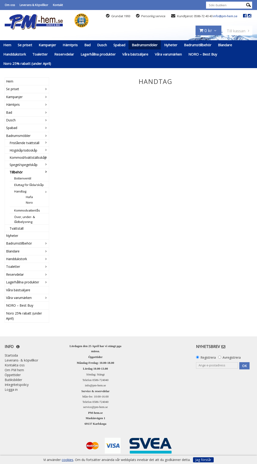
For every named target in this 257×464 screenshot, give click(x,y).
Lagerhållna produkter (98, 54)
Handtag (20, 191)
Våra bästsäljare (135, 54)
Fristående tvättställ (24, 143)
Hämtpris (70, 45)
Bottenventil (22, 178)
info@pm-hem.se (225, 16)
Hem (7, 45)
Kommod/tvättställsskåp (28, 157)
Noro (29, 202)
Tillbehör (16, 172)
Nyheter (170, 45)
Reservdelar (64, 54)
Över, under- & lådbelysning (24, 219)
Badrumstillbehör (197, 45)
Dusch (102, 45)
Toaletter (40, 54)
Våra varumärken (168, 54)
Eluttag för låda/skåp (29, 185)
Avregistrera (232, 357)
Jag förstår (203, 459)
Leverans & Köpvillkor (34, 5)
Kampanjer (47, 45)
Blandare (225, 45)
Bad (87, 45)
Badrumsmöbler (145, 45)
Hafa (29, 197)
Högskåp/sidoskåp (23, 150)
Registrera (208, 357)
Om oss (10, 5)
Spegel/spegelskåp (23, 164)
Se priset (25, 45)
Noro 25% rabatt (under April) (27, 63)
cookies (67, 460)
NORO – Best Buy (202, 54)
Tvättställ (17, 228)
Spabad (119, 45)
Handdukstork (14, 54)
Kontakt (58, 5)
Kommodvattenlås (27, 210)
